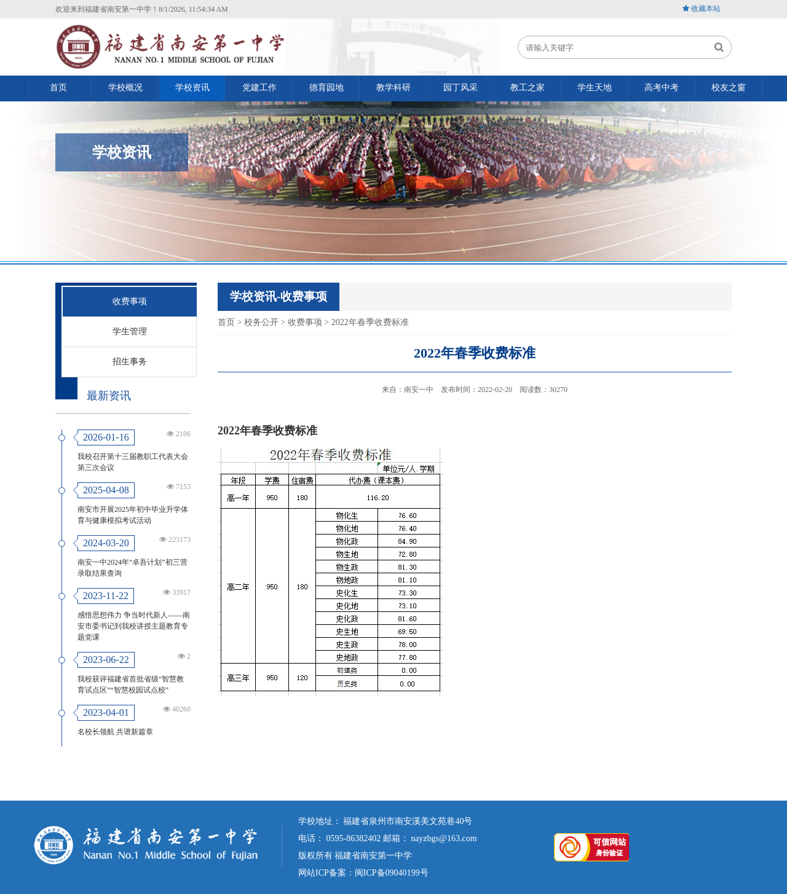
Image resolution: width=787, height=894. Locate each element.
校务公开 (261, 322)
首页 (226, 322)
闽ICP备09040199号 (392, 872)
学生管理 (130, 331)
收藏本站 (706, 8)
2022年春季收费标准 (370, 322)
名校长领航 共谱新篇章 (115, 731)
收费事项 (130, 301)
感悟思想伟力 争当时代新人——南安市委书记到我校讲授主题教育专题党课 (133, 626)
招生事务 (130, 361)
